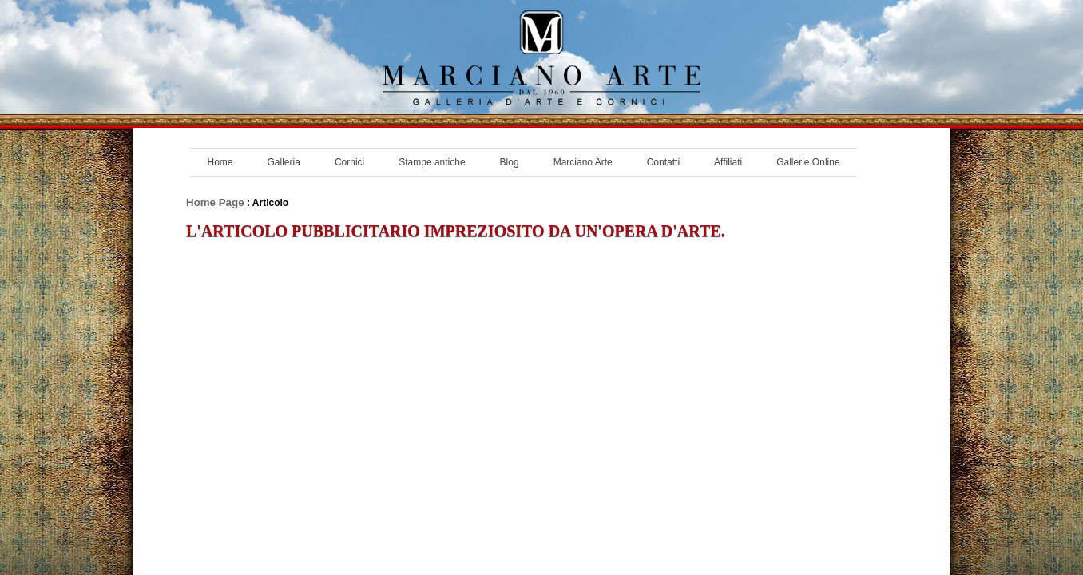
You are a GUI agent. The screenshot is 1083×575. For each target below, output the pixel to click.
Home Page (215, 202)
